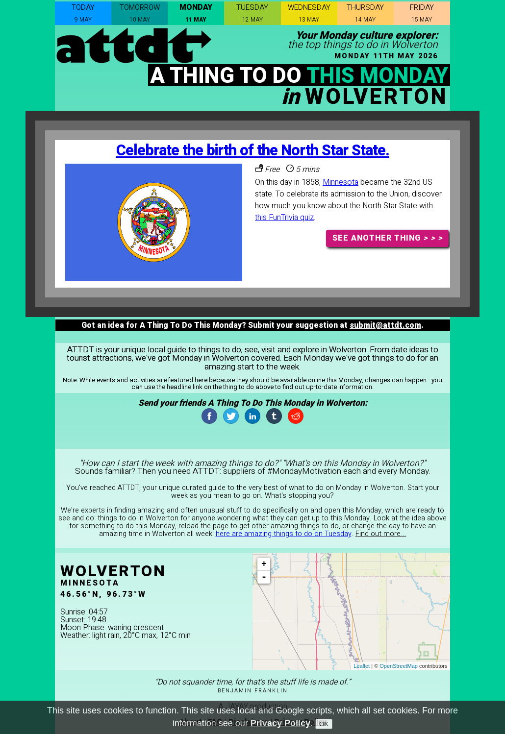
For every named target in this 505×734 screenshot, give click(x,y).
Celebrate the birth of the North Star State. (252, 151)
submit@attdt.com (385, 325)
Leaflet (362, 666)
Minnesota (340, 182)
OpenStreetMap (398, 666)
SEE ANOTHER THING (387, 238)
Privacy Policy (280, 726)
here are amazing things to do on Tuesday (284, 534)
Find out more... (380, 534)
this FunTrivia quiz (284, 217)
